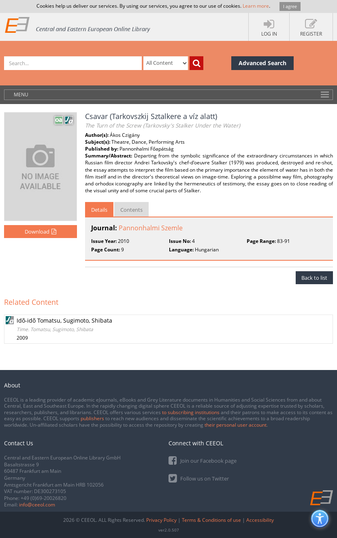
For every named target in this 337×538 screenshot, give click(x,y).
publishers (92, 418)
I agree (290, 6)
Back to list (314, 277)
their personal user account (236, 424)
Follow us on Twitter (198, 478)
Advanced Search (262, 63)
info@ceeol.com (37, 504)
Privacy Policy (161, 520)
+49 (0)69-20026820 (43, 498)
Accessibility (260, 520)
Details (99, 209)
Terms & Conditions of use (211, 520)
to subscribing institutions (191, 412)
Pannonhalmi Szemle (151, 227)
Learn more (256, 5)
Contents (131, 209)
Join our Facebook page (202, 460)
